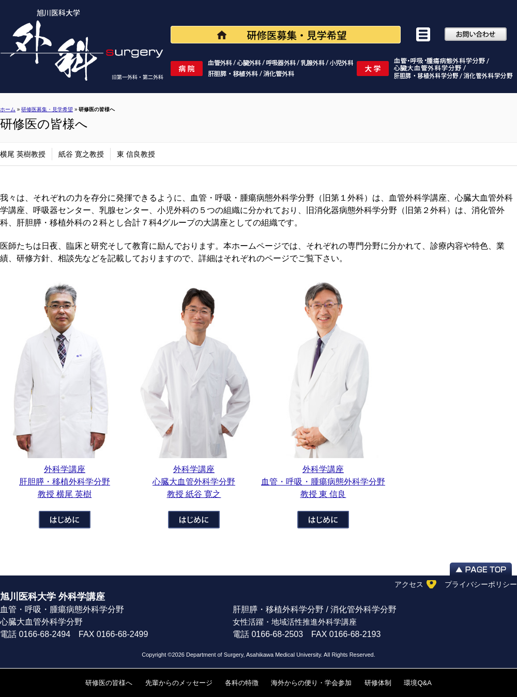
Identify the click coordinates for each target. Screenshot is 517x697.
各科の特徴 (241, 683)
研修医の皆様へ (108, 683)
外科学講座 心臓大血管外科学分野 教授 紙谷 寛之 (194, 481)
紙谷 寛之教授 (81, 154)
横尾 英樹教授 (22, 154)
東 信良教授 (136, 154)
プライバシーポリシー (481, 584)
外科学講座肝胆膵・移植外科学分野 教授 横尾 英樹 (64, 481)
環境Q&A (417, 683)
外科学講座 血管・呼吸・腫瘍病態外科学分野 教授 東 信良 (323, 481)
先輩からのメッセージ (178, 683)
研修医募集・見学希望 (47, 109)
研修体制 (377, 683)
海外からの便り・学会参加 (311, 683)
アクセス (408, 584)
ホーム (8, 109)
